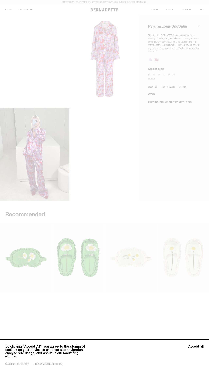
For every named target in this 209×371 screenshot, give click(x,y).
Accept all (196, 346)
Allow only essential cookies (48, 363)
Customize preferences (17, 363)
